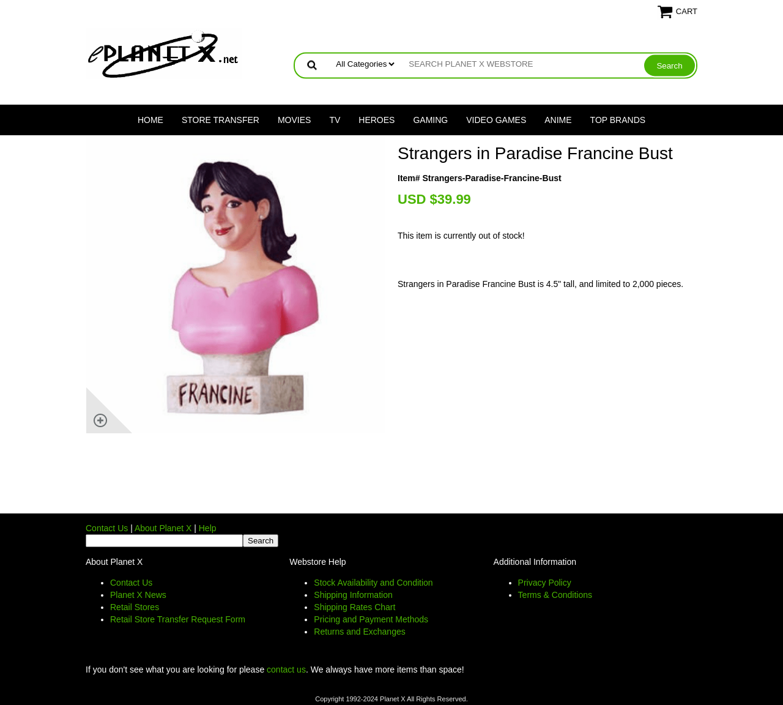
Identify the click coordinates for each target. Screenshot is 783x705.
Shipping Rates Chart (354, 607)
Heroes (376, 120)
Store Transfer (220, 120)
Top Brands (618, 120)
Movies (294, 120)
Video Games (496, 120)
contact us (286, 669)
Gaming (430, 120)
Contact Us (107, 528)
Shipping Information (353, 595)
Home (150, 120)
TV (334, 120)
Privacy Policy (544, 583)
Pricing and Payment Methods (371, 619)
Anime (557, 120)
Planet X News (138, 595)
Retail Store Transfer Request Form (177, 619)
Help (208, 528)
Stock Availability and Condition (373, 583)
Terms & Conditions (555, 595)
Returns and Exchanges (359, 631)
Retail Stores (134, 607)
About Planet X (163, 528)
